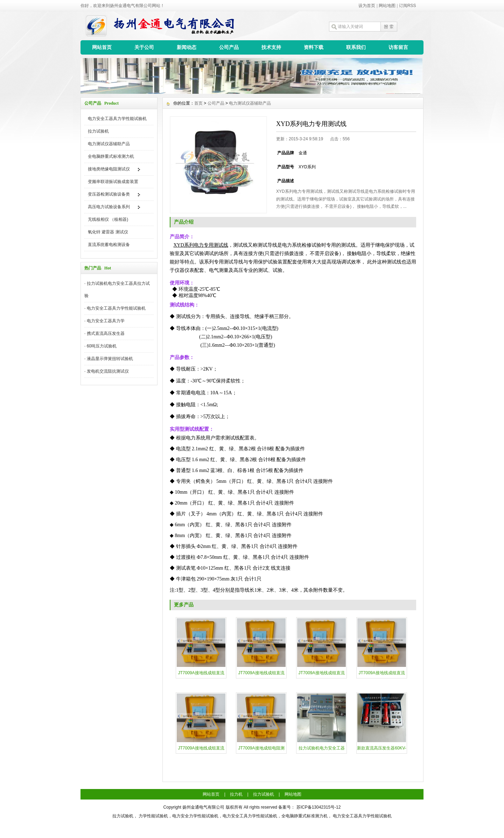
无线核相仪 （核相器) (108, 219)
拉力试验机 (98, 131)
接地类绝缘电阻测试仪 (109, 169)
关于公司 (144, 47)
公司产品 (229, 47)
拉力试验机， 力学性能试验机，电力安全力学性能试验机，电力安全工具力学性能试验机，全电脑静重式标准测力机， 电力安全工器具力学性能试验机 (252, 816)
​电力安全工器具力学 (106, 320)
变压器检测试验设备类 (109, 194)
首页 (198, 103)
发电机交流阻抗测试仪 (108, 371)
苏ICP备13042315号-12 (318, 807)
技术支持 (271, 47)
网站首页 (102, 47)
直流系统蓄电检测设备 (109, 244)
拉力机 (236, 794)
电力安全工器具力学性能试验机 (117, 118)
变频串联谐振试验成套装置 (113, 181)
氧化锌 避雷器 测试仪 (108, 232)
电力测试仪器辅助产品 (109, 143)
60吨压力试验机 (102, 346)
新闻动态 (186, 47)
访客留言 (398, 47)
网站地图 (387, 5)
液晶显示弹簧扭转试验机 (110, 358)
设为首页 (366, 5)
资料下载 (313, 47)
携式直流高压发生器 (106, 333)
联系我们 (356, 47)
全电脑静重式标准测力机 (111, 156)
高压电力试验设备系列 (109, 206)
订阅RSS (407, 5)
